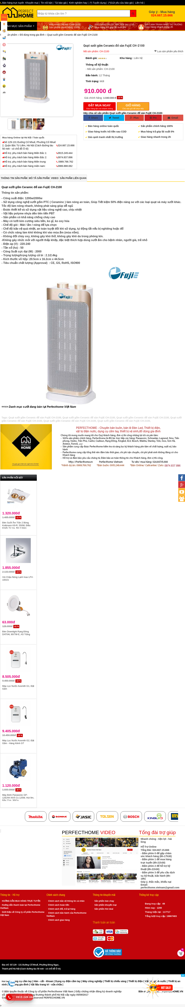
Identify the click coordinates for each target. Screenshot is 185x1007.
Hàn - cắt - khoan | (44, 981)
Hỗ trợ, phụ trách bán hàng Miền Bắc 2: (24, 157)
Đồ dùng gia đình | (19, 984)
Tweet (114, 117)
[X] (183, 975)
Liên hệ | (139, 2)
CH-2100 (56, 187)
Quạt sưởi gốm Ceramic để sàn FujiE (26, 187)
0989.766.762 (64, 161)
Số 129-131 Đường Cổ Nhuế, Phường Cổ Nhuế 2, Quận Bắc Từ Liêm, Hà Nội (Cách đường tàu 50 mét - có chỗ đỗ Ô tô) (29, 145)
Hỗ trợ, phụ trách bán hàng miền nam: (23, 166)
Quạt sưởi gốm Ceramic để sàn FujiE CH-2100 (34, 417)
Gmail (173, 117)
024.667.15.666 (162, 15)
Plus (134, 117)
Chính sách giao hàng (59, 920)
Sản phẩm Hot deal (103, 909)
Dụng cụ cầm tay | (23, 981)
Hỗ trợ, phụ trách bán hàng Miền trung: (24, 161)
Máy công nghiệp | (93, 981)
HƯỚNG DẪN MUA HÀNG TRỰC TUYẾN (21, 901)
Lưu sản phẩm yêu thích (170, 51)
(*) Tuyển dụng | (98, 2)
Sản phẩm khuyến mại (105, 905)
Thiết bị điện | (136, 981)
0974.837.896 (64, 157)
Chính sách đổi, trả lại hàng (61, 909)
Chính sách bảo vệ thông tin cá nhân (66, 901)
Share (93, 117)
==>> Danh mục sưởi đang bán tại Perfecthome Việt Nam (39, 406)
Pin (153, 117)
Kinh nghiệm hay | (78, 2)
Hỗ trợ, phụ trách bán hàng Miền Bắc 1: (24, 153)
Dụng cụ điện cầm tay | (69, 981)
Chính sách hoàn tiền (58, 905)
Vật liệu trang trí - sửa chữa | (47, 984)
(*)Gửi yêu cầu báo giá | (121, 2)
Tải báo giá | (61, 2)
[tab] (14, 178)
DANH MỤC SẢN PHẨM (18, 25)
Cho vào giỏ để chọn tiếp (133, 106)
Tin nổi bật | (47, 2)
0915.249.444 (64, 153)
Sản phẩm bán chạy (104, 901)
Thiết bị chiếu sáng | (116, 981)
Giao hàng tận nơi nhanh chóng (99, 106)
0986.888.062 (64, 166)
